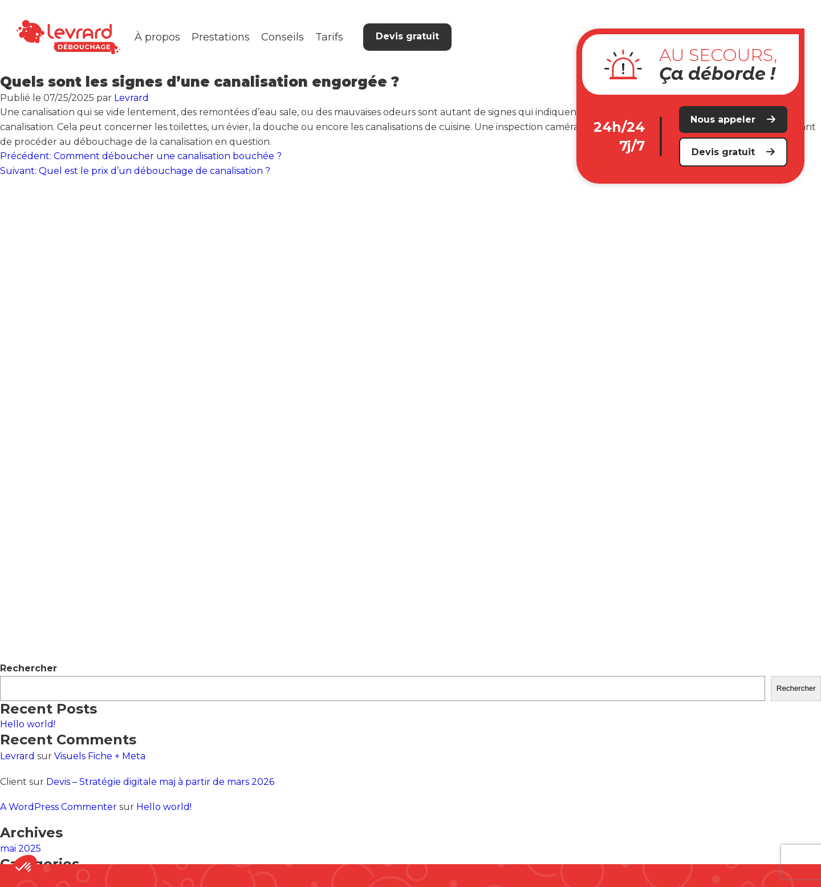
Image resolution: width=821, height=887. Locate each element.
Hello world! (27, 724)
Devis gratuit (407, 36)
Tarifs (329, 37)
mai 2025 (20, 848)
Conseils (282, 37)
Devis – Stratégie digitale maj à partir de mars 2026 (160, 781)
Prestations (221, 37)
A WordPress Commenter (58, 806)
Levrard (131, 97)
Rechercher (28, 668)
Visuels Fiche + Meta (99, 756)
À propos (157, 37)
